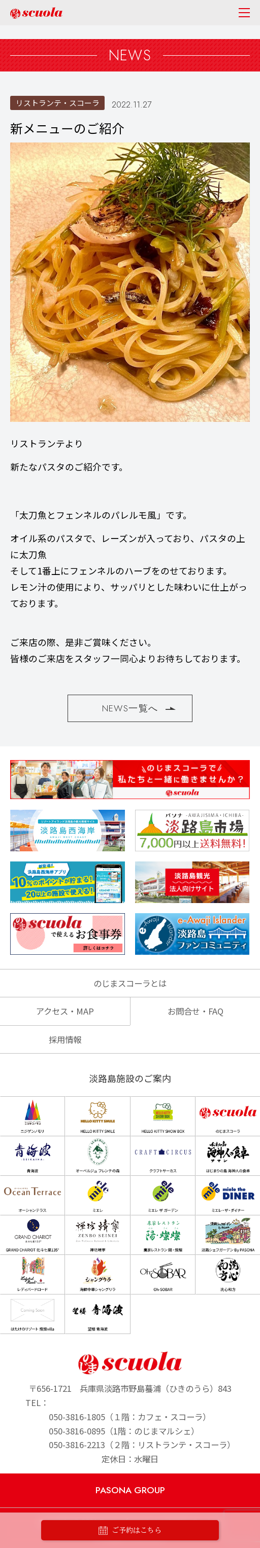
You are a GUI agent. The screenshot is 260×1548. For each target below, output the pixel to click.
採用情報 (65, 1039)
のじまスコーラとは (130, 983)
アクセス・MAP (65, 1011)
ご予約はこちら (130, 1530)
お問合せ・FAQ (195, 1011)
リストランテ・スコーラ (58, 102)
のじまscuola (36, 13)
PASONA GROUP (130, 1490)
